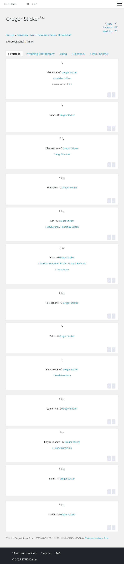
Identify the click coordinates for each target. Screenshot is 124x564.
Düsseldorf (64, 35)
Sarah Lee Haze (62, 375)
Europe (10, 35)
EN (33, 4)
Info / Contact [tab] (99, 54)
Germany (22, 35)
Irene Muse (62, 269)
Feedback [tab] (78, 54)
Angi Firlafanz (62, 154)
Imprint (46, 553)
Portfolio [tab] (14, 54)
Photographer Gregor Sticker (97, 538)
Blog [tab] (63, 54)
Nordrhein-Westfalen (43, 35)
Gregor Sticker (69, 72)
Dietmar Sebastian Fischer (52, 263)
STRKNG (10, 4)
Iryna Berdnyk (77, 263)
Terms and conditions (24, 553)
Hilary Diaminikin (62, 447)
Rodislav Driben (62, 78)
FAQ (57, 553)
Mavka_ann (52, 226)
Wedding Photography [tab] (40, 54)
